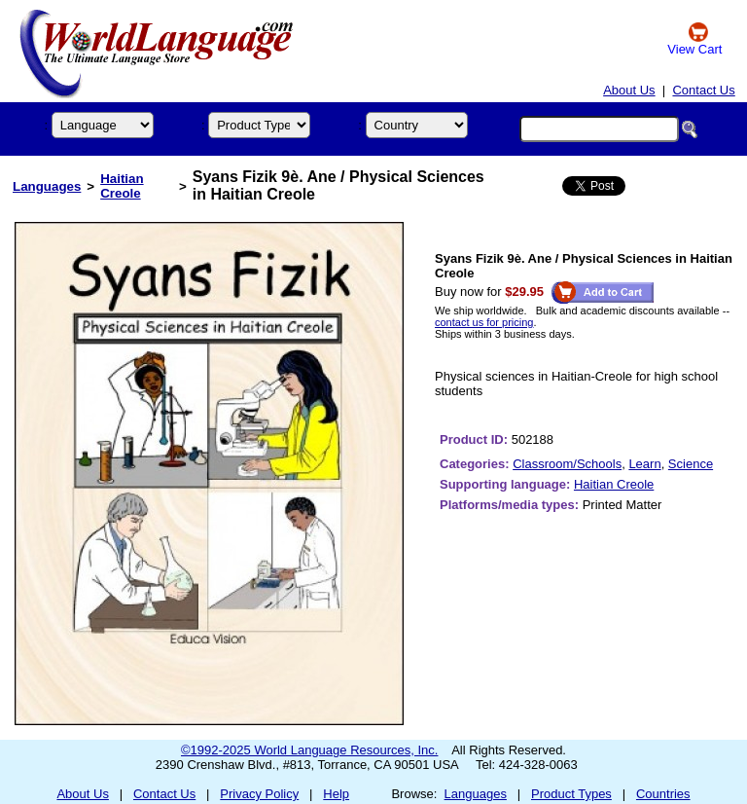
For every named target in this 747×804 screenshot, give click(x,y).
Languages (47, 186)
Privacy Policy (259, 793)
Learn (644, 464)
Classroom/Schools (567, 464)
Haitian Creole (121, 186)
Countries (663, 793)
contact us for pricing (484, 322)
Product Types (571, 793)
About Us (629, 90)
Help (336, 793)
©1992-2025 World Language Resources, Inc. (309, 750)
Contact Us (703, 90)
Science (690, 464)
